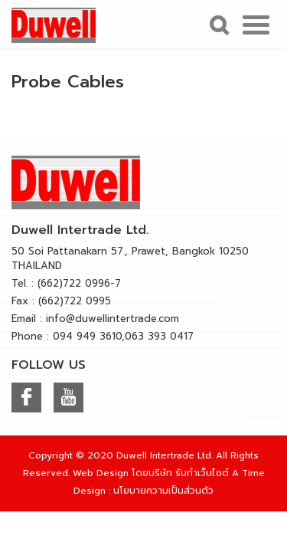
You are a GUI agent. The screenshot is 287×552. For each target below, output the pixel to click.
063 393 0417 (159, 336)
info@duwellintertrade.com (112, 318)
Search (217, 24)
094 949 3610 (87, 336)
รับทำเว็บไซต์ (202, 473)
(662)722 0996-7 (79, 283)
